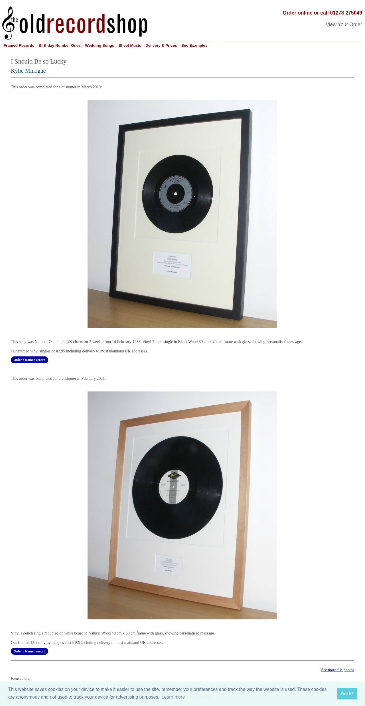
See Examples (194, 45)
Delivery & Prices (161, 45)
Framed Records (19, 45)
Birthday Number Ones (59, 45)
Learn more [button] (173, 697)
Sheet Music (130, 45)
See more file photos (337, 670)
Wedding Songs (99, 45)
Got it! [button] (347, 693)
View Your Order (344, 24)
